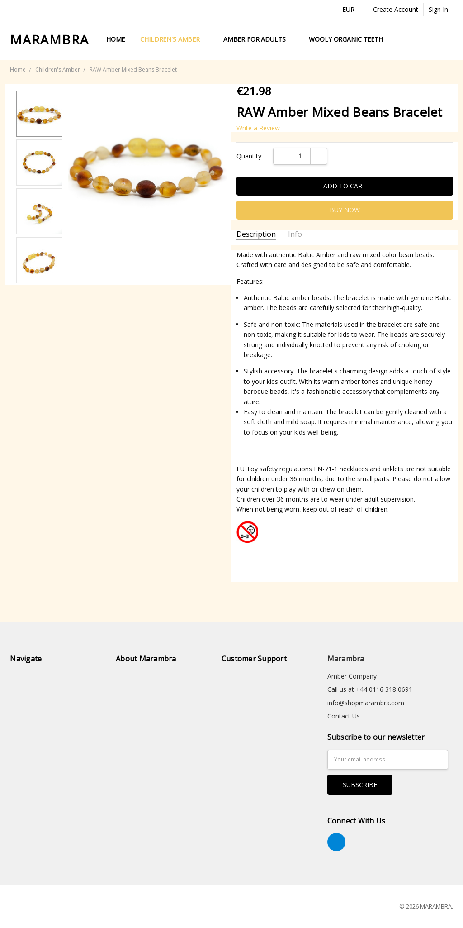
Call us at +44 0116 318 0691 (369, 689)
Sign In (438, 9)
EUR (352, 9)
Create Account (395, 9)
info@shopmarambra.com (365, 702)
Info (295, 234)
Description (256, 234)
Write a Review (258, 128)
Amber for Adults (258, 39)
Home (115, 39)
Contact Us (343, 716)
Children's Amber (174, 39)
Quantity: (249, 156)
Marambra (345, 659)
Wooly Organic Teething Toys (360, 39)
